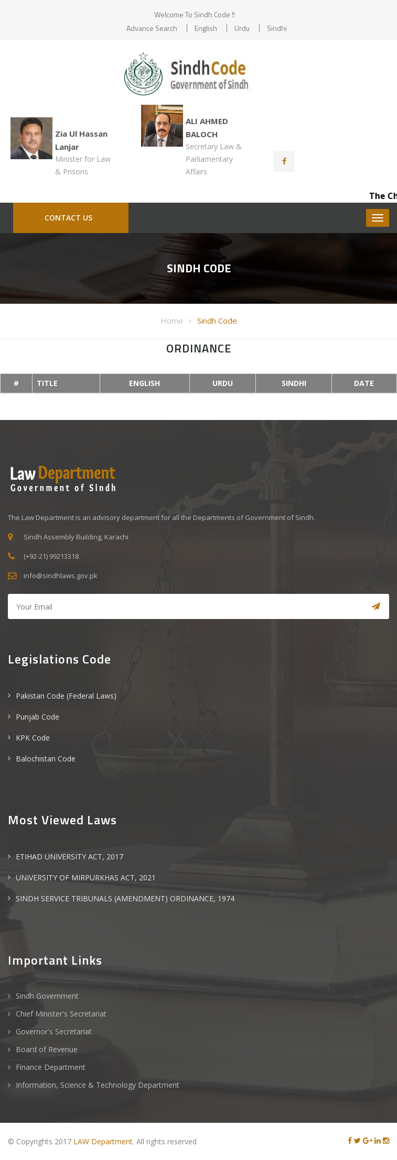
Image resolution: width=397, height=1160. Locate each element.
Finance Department (50, 1067)
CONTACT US (68, 218)
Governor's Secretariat (54, 1031)
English (206, 28)
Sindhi (277, 28)
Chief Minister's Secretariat (61, 1014)
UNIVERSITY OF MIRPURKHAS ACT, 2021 (86, 877)
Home (171, 320)
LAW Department (103, 1141)
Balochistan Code (46, 759)
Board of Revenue (47, 1049)
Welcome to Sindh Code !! (194, 14)
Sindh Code (217, 320)
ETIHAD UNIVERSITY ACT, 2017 (69, 856)
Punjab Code (37, 717)
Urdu (242, 28)
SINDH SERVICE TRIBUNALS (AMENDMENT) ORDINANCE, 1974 (125, 898)
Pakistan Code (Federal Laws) (66, 696)
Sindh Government (47, 996)
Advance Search (151, 28)
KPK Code (33, 738)
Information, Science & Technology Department (97, 1085)
